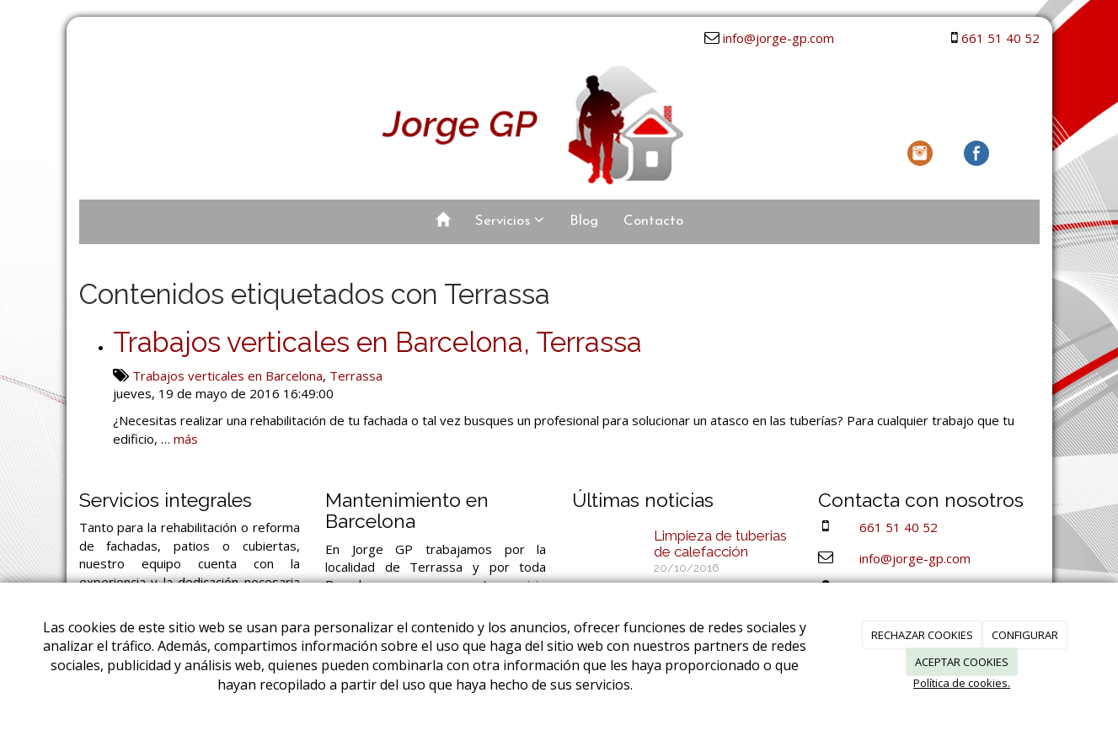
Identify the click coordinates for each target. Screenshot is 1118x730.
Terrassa (355, 375)
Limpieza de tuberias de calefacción (720, 543)
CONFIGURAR (1025, 634)
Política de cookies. (961, 682)
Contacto (653, 221)
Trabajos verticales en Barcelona (227, 375)
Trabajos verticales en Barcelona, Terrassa (377, 342)
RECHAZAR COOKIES (922, 634)
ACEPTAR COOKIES (961, 661)
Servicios (509, 220)
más (186, 438)
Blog (584, 221)
